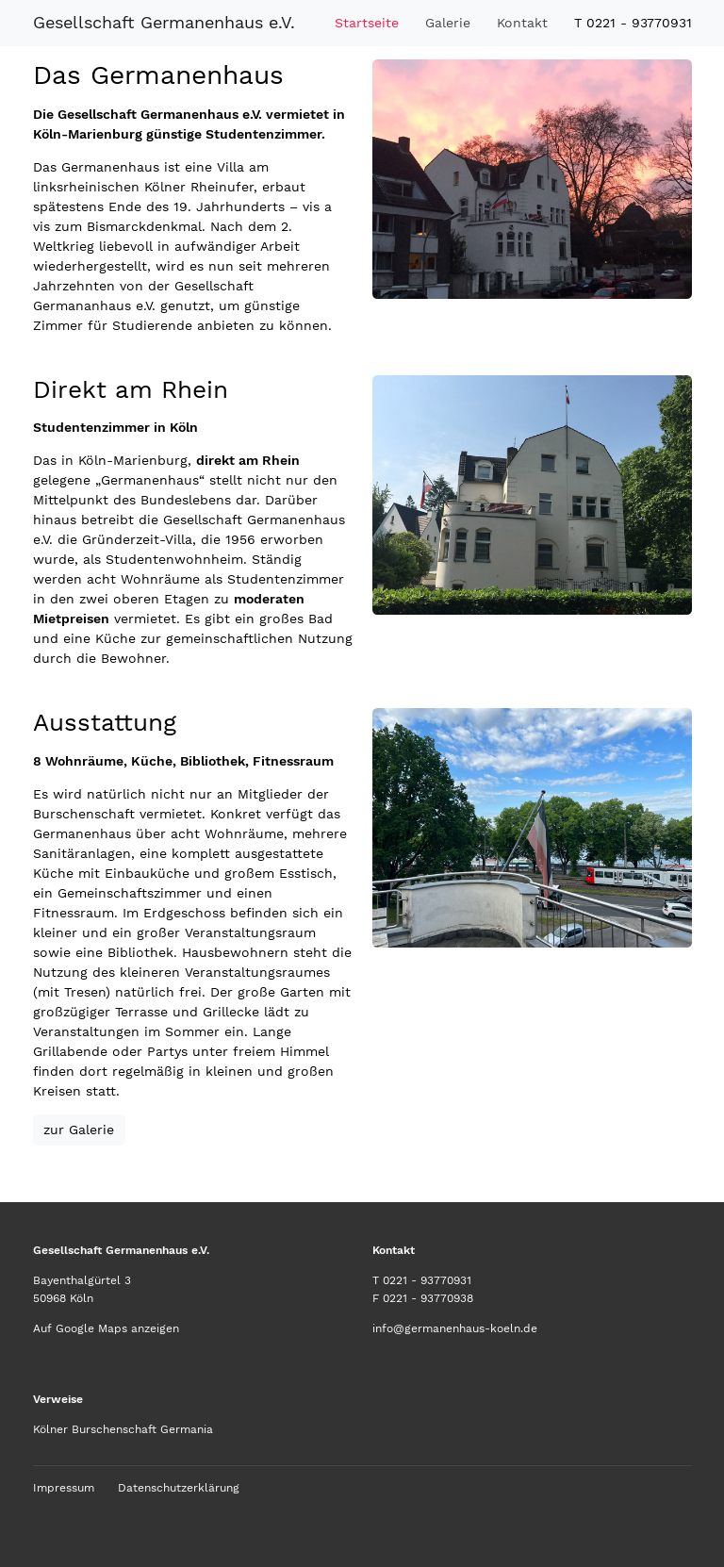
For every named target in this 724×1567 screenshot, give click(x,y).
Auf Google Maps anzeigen (106, 1328)
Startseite (367, 22)
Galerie (447, 22)
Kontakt (522, 22)
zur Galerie (78, 1129)
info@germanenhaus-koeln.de (454, 1328)
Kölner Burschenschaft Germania (123, 1429)
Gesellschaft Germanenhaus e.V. (164, 22)
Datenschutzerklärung (178, 1487)
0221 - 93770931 (427, 1280)
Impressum (63, 1487)
